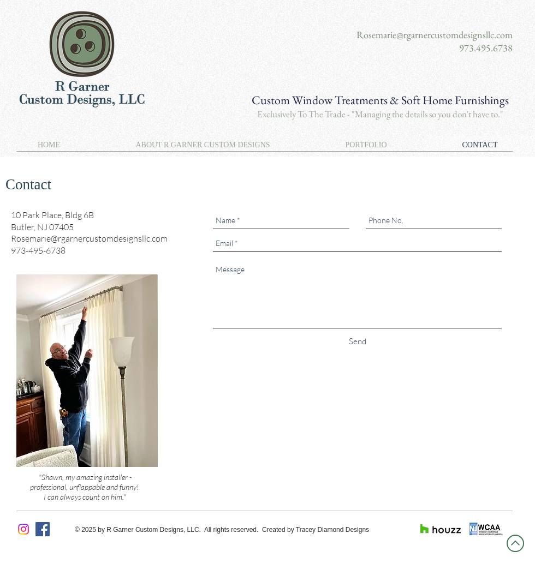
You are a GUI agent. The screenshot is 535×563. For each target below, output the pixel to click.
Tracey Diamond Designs (332, 530)
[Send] (357, 341)
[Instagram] (23, 529)
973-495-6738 (38, 250)
